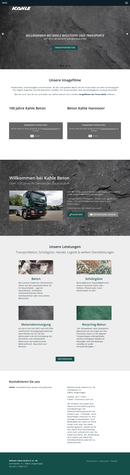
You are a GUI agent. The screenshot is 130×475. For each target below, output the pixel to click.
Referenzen (65, 366)
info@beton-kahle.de (91, 399)
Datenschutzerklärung (50, 128)
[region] (65, 34)
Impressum (104, 461)
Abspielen (37, 136)
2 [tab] (63, 66)
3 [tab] (66, 66)
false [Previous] (3, 34)
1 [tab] (60, 66)
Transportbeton (65, 47)
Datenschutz (92, 461)
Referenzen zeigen (94, 220)
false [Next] (127, 34)
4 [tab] (69, 66)
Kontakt (74, 220)
